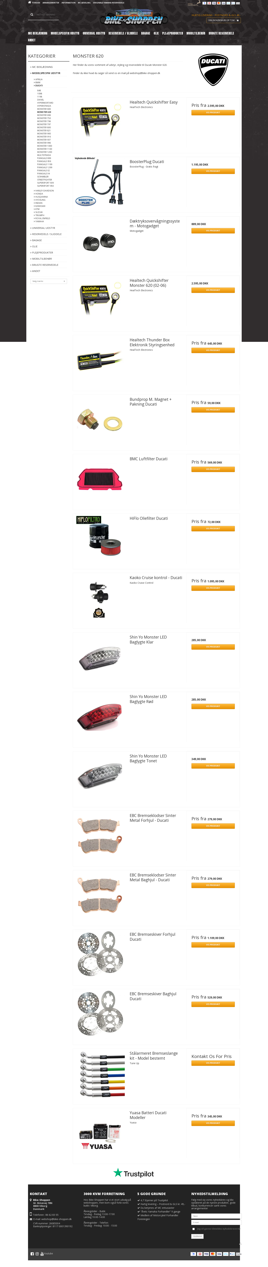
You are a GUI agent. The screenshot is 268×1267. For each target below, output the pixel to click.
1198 (39, 96)
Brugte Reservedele (44, 264)
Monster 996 (44, 142)
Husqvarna (41, 196)
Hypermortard (45, 102)
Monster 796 (44, 121)
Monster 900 (44, 133)
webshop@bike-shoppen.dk (56, 1219)
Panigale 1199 (44, 164)
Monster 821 (44, 130)
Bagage (36, 240)
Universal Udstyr (42, 228)
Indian (38, 203)
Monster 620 (44, 112)
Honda (38, 193)
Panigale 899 (44, 158)
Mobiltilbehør (41, 258)
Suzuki (38, 212)
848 (39, 90)
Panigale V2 (43, 170)
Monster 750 (44, 118)
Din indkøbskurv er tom (225, 20)
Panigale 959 (44, 161)
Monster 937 (44, 139)
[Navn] (216, 1215)
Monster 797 (44, 124)
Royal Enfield (42, 218)
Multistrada (44, 155)
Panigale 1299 (44, 167)
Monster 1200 (44, 152)
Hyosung (39, 199)
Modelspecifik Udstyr (45, 73)
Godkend (197, 1236)
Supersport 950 (45, 185)
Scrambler (43, 176)
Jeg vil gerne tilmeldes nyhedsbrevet (218, 1228)
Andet (35, 271)
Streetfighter (44, 179)
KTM (36, 209)
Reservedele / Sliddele (46, 234)
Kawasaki (39, 206)
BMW (37, 82)
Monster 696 (44, 115)
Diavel (40, 99)
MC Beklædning (41, 67)
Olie (33, 246)
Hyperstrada (44, 105)
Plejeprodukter (41, 252)
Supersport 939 (45, 182)
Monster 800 (44, 127)
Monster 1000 (44, 145)
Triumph (39, 215)
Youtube (47, 1254)
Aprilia (38, 79)
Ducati (38, 85)
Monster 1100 (44, 149)
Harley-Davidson (44, 190)
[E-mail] (216, 1222)
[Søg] (43, 14)
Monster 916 (44, 136)
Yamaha (39, 221)
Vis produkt (213, 112)
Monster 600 (44, 109)
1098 (39, 93)
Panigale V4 (43, 173)
